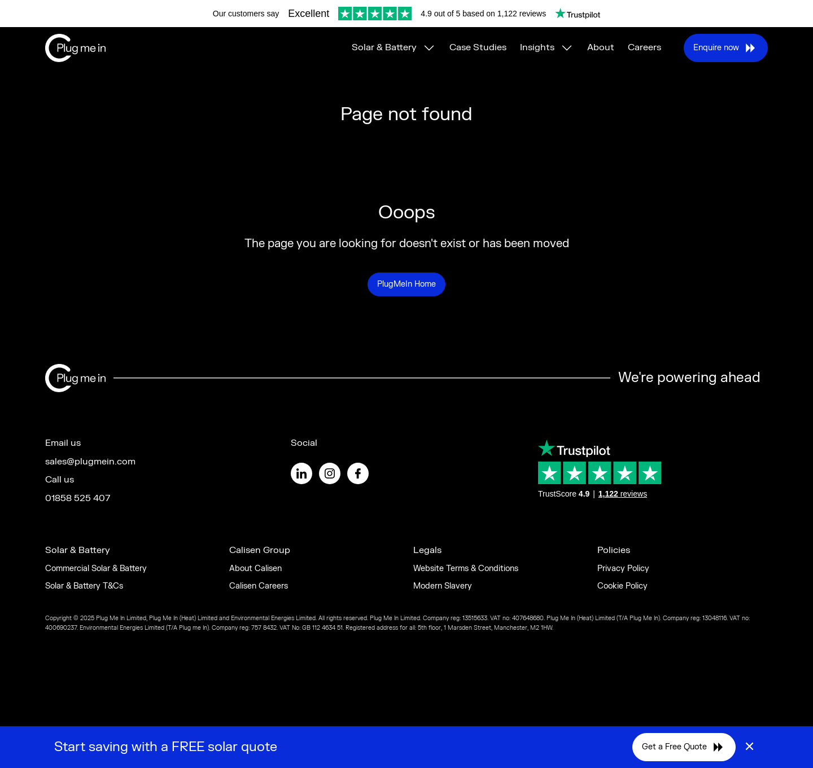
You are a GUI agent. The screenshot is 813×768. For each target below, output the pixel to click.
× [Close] (749, 747)
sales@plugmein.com (90, 461)
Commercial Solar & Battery (96, 568)
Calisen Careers (258, 586)
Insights (537, 47)
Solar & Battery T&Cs (84, 586)
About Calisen (255, 568)
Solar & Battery (384, 47)
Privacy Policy (623, 568)
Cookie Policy (622, 586)
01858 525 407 (77, 498)
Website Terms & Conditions (465, 568)
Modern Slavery (442, 586)
